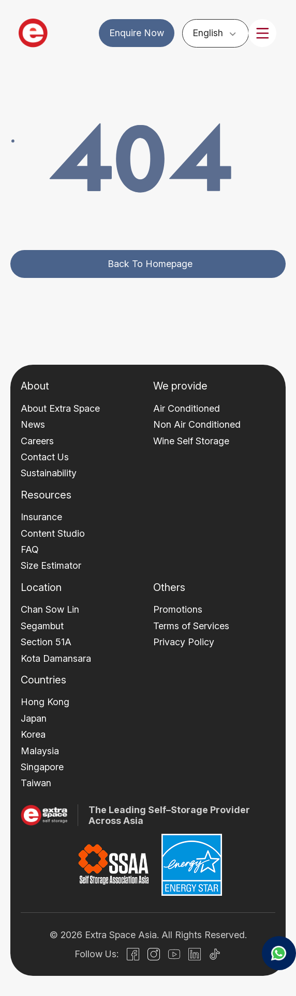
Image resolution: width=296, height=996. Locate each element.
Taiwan (36, 782)
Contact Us (45, 457)
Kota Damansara (56, 658)
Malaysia (40, 750)
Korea (33, 734)
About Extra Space (60, 408)
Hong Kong (45, 701)
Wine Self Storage (191, 440)
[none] (215, 33)
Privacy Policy (183, 641)
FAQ (30, 549)
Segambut (42, 625)
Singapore (42, 766)
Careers (37, 440)
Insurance (41, 516)
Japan (34, 718)
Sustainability (49, 473)
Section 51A (46, 641)
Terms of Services (191, 625)
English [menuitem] (208, 32)
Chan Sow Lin (50, 609)
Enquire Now (136, 32)
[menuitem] (215, 33)
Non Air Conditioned (197, 424)
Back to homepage (150, 263)
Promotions (177, 609)
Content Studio (53, 533)
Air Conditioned (186, 408)
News (33, 424)
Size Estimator (51, 565)
